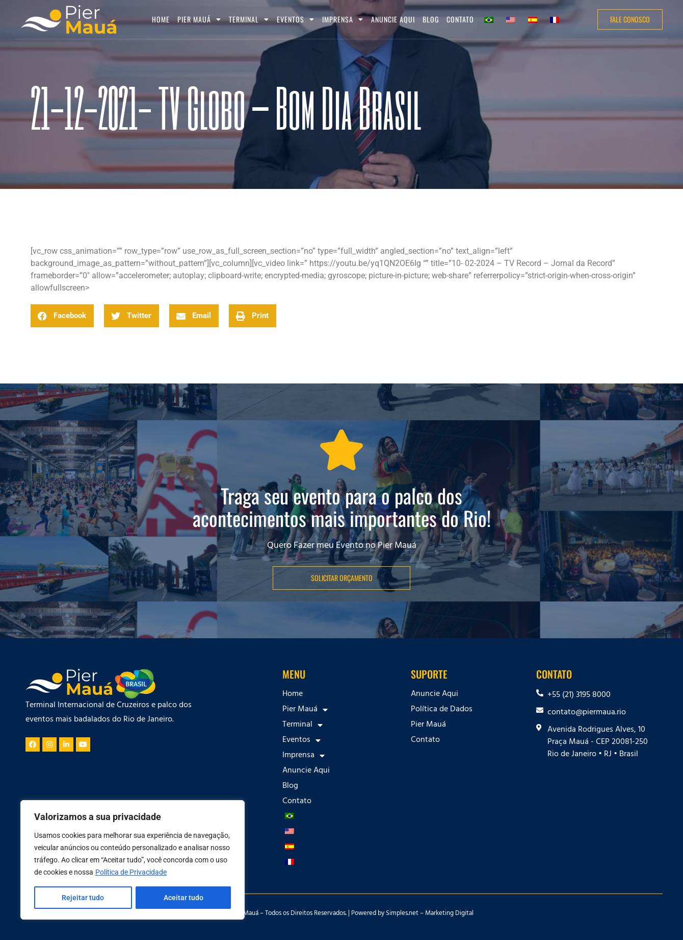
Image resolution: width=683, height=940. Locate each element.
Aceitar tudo (183, 898)
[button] (62, 315)
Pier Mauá (199, 19)
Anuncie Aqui (393, 19)
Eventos (295, 19)
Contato (460, 19)
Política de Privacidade (131, 872)
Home (161, 19)
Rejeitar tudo (83, 898)
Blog (431, 19)
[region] (132, 860)
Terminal (249, 19)
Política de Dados (441, 710)
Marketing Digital (449, 914)
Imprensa (342, 19)
